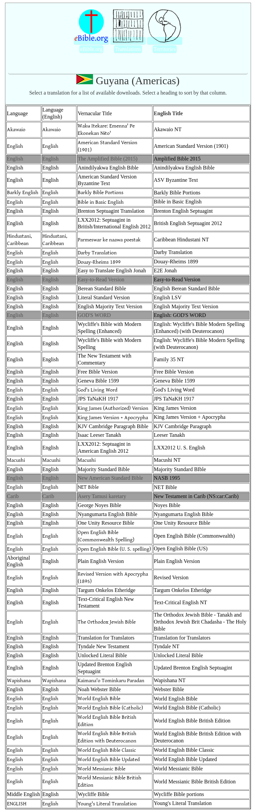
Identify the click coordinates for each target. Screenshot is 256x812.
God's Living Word (97, 390)
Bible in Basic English (101, 202)
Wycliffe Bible (93, 794)
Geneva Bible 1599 (98, 381)
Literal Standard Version (104, 297)
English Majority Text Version (110, 306)
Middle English (23, 794)
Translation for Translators (106, 638)
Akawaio (16, 130)
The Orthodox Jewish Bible (107, 622)
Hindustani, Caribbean (19, 239)
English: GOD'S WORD (180, 315)
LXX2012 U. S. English (179, 447)
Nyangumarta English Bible (107, 514)
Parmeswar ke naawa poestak (109, 239)
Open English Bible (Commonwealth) (194, 536)
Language (17, 113)
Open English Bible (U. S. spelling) (114, 549)
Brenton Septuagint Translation (111, 211)
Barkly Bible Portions (100, 192)
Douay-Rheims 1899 (99, 262)
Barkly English (22, 192)
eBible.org (91, 49)
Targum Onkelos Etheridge (106, 590)
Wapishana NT (169, 680)
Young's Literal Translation (107, 803)
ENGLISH (16, 803)
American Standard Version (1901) (107, 145)
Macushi (16, 460)
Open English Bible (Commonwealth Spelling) (106, 535)
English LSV (167, 297)
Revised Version (171, 577)
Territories (165, 49)
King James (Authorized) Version (113, 408)
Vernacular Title (95, 113)
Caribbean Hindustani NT (181, 239)
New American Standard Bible (110, 478)
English (15, 146)
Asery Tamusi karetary (102, 496)
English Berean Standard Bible (187, 288)
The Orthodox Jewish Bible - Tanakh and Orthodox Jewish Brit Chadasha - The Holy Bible (200, 622)
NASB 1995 (167, 478)
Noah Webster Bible (99, 689)
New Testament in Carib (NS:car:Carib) (196, 496)
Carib (13, 496)
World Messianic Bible (101, 769)
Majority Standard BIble (180, 469)
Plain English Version (101, 561)
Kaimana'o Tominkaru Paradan (111, 680)
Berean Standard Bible (102, 288)
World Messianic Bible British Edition (195, 781)
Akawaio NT (167, 129)
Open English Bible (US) (180, 548)
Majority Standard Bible (104, 469)
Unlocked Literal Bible (102, 655)
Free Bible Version (98, 372)
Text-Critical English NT (180, 602)
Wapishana (19, 680)
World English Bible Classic (107, 750)
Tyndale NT (166, 646)
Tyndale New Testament (103, 646)
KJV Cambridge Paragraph (182, 426)
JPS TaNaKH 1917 (98, 399)
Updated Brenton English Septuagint (193, 668)
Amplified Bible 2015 (177, 158)
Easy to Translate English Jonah (112, 270)
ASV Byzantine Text (176, 180)
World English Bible (99, 698)
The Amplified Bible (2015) (107, 158)
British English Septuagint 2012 (188, 223)
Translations (128, 49)
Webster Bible (169, 689)
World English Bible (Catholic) (110, 708)
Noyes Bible (167, 505)
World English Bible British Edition (192, 720)
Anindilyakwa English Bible (108, 167)
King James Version (175, 408)
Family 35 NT (169, 359)
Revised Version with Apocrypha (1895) (113, 577)
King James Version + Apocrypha (113, 417)
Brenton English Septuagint (183, 211)
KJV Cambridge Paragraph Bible (113, 426)
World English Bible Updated (109, 759)
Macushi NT (167, 460)
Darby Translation (97, 252)
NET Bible (88, 487)
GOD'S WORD (94, 315)
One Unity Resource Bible (106, 523)
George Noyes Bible (99, 505)
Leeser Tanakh (169, 435)
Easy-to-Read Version (101, 279)
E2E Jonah (165, 270)
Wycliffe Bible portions (179, 794)
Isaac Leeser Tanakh (99, 435)
